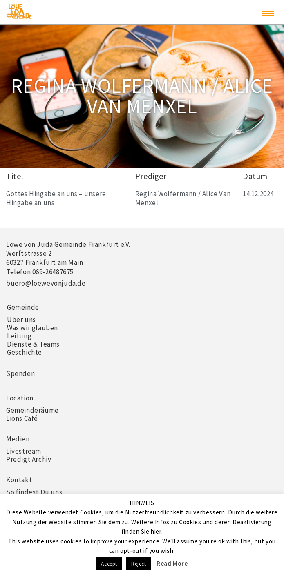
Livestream (23, 451)
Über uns (21, 319)
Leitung (19, 335)
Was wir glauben (32, 327)
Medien (18, 438)
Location (20, 398)
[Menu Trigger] (268, 13)
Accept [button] (109, 563)
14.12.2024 (258, 193)
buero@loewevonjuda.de (46, 283)
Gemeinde (23, 307)
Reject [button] (138, 563)
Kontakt (19, 479)
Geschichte (24, 352)
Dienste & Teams (33, 344)
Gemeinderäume (32, 410)
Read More (172, 563)
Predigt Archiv (28, 459)
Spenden (20, 373)
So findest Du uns (34, 492)
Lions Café (22, 418)
